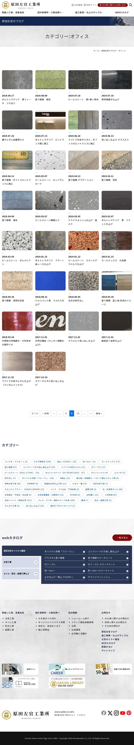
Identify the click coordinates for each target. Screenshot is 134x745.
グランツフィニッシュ (99, 577)
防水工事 (9, 625)
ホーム (96, 50)
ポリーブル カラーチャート (101, 564)
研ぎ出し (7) (10, 478)
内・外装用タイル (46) (113, 489)
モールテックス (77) (111, 461)
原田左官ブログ (109, 631)
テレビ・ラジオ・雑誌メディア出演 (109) (56, 500)
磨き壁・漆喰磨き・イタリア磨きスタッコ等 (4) (97, 478)
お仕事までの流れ (47, 618)
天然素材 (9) (32, 483)
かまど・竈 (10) (80, 483)
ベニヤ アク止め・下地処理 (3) (65, 489)
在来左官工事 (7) (100, 483)
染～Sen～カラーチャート (101, 570)
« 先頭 (46, 413)
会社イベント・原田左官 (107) (18, 500)
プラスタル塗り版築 (54, 557)
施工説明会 (43, 629)
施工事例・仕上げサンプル (115, 635)
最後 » (99, 413)
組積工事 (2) (90, 489)
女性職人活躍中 (79, 633)
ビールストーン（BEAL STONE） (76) (22, 472)
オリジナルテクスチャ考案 (51, 622)
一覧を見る (122, 537)
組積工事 (9, 629)
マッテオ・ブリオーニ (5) (16, 461)
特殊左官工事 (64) (13, 483)
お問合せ (106, 612)
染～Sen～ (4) (89, 461)
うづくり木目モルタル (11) (73, 467)
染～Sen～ (49, 570)
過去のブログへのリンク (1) (62, 505)
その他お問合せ (112, 625)
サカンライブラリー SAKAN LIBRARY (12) (24, 489)
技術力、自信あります (49, 625)
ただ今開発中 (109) (42, 461)
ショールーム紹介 (80, 618)
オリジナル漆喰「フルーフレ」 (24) (38, 478)
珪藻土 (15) (65, 478)
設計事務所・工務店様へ (47, 612)
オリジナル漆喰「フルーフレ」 (60, 551)
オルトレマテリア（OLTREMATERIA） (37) (65, 472)
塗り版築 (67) (11, 467)
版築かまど (107, 646)
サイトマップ (108, 650)
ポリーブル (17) (98, 467)
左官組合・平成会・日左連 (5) (18, 494)
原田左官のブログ (108, 50)
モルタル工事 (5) (12, 505)
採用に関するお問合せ (116, 622)
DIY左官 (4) (75, 494)
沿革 (73, 625)
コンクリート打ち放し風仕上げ (103, 551)
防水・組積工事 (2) (102, 500)
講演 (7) (84, 500)
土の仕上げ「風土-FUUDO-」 (59, 577)
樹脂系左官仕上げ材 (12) (55, 483)
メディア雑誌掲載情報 (82, 622)
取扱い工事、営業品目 (13, 612)
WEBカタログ (109, 643)
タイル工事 (10, 622)
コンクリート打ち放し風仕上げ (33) (39, 467)
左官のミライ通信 (110, 639)
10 (78, 413)
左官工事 (9, 618)
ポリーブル (49, 564)
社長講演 (75, 629)
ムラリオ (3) (119, 472)
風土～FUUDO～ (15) (67, 461)
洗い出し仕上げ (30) (35, 505)
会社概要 (72, 612)
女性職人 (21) (92, 494)
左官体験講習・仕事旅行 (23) (51, 494)
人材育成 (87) (111, 494)
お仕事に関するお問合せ (117, 618)
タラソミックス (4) (99, 472)
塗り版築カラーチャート (100, 557)
